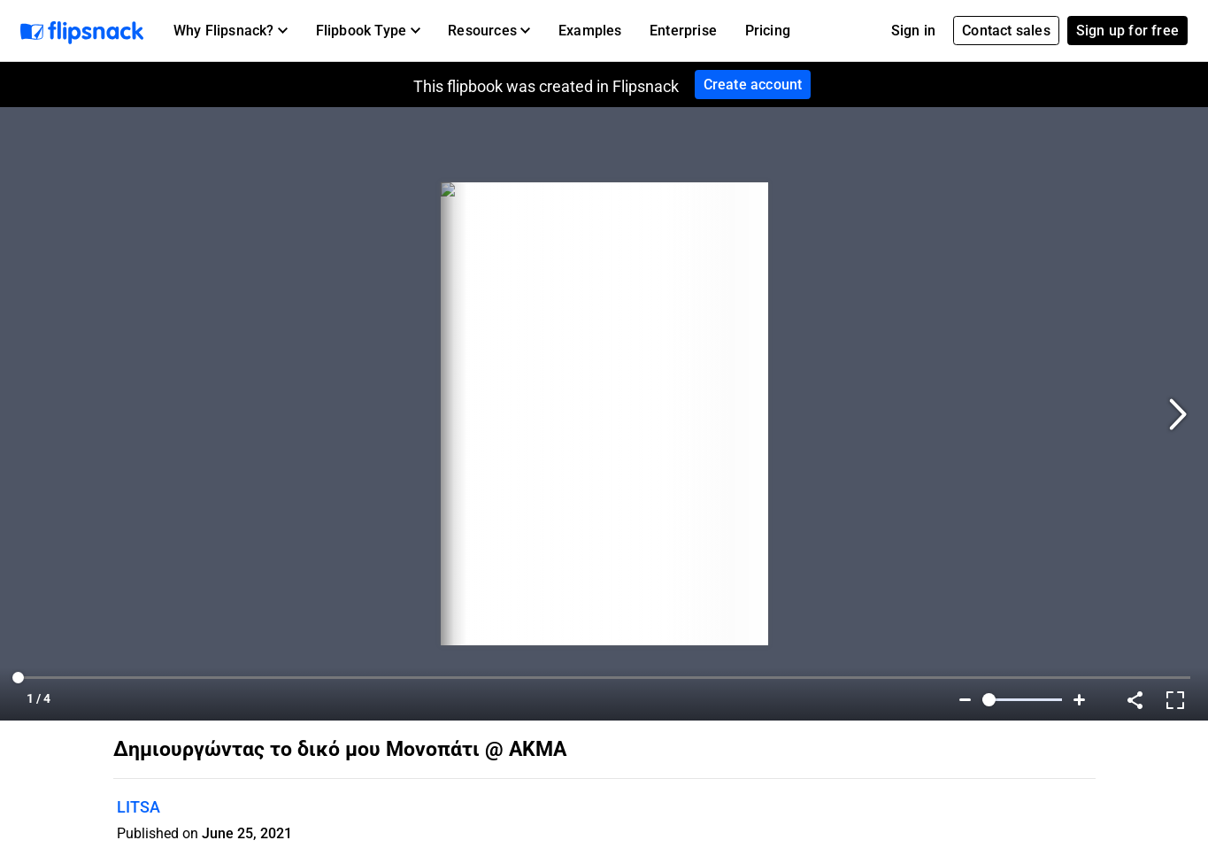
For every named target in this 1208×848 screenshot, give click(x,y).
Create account (753, 84)
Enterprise (683, 30)
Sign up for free (1127, 30)
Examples (590, 30)
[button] (230, 31)
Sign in (913, 30)
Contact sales (1006, 30)
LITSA (138, 807)
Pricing (767, 30)
